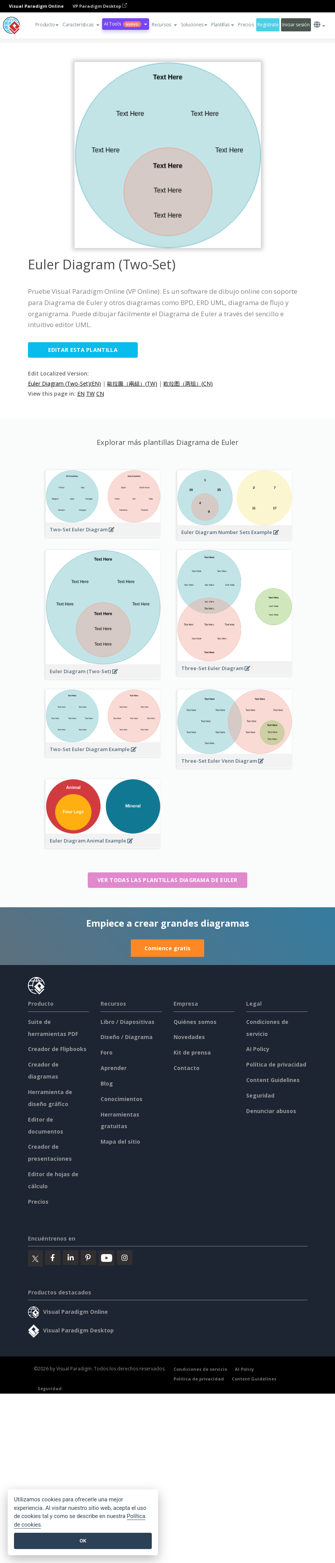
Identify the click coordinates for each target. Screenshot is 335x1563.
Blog (107, 1083)
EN (81, 393)
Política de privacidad (276, 1064)
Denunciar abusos (271, 1111)
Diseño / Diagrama (127, 1037)
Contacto (187, 1068)
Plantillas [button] (222, 24)
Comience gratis (167, 948)
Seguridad (260, 1095)
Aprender (114, 1068)
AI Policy (257, 1049)
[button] (81, 24)
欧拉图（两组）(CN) (188, 383)
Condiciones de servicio (200, 1369)
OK (83, 1541)
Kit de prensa (192, 1052)
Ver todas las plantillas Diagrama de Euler (167, 880)
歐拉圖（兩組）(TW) (132, 383)
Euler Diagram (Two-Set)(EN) (64, 383)
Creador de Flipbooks (57, 1049)
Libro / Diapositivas (127, 1021)
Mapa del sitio (120, 1141)
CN (100, 393)
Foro (107, 1052)
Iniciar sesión (295, 24)
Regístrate (267, 24)
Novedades (189, 1037)
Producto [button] (47, 24)
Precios (245, 24)
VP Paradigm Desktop (100, 6)
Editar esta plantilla (83, 349)
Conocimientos (121, 1099)
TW (90, 393)
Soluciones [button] (194, 24)
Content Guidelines (273, 1080)
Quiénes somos (195, 1021)
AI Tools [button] (125, 24)
